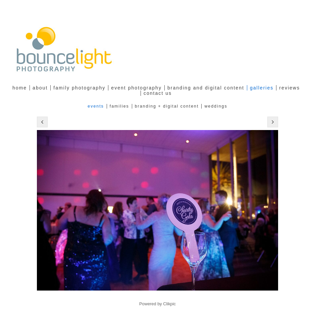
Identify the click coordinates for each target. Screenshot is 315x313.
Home (19, 87)
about (40, 87)
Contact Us (158, 93)
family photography (79, 87)
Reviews (289, 87)
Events (96, 106)
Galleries (261, 87)
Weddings (215, 106)
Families (119, 106)
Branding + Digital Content (167, 106)
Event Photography (136, 87)
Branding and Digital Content (205, 87)
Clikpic (169, 303)
